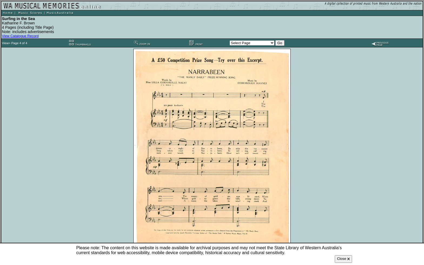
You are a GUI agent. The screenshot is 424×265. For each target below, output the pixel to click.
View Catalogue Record (20, 36)
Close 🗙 (343, 259)
